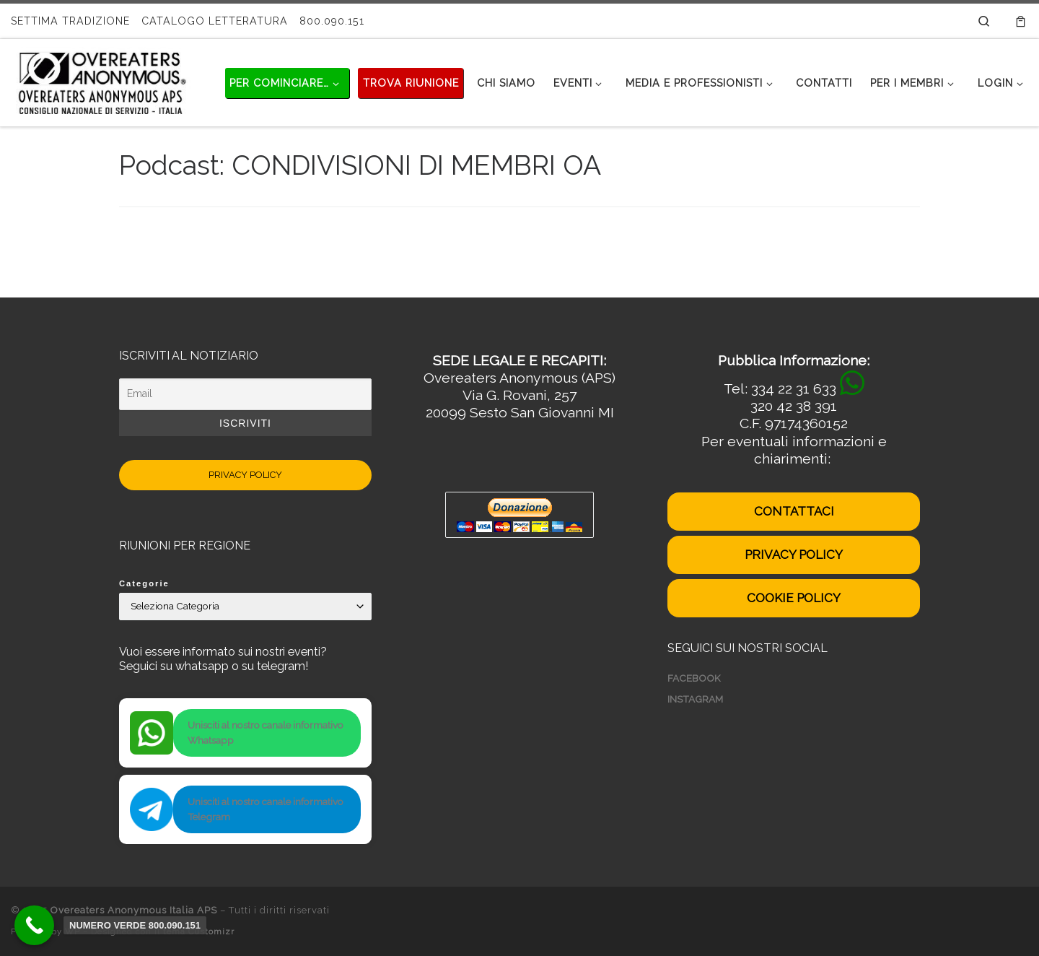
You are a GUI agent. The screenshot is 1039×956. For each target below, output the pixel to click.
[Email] (245, 394)
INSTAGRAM (695, 699)
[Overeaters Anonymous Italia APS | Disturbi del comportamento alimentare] (101, 80)
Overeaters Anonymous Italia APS (134, 910)
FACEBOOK (694, 678)
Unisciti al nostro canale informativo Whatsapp (265, 732)
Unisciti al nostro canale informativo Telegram (265, 809)
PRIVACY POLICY (245, 474)
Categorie (144, 583)
